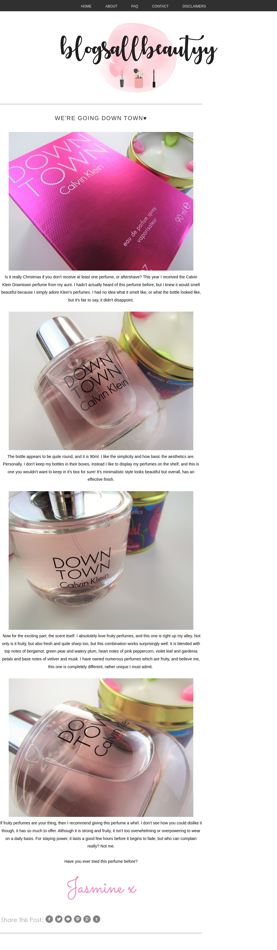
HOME (86, 6)
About (111, 6)
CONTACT (160, 6)
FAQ (134, 6)
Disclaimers (194, 6)
